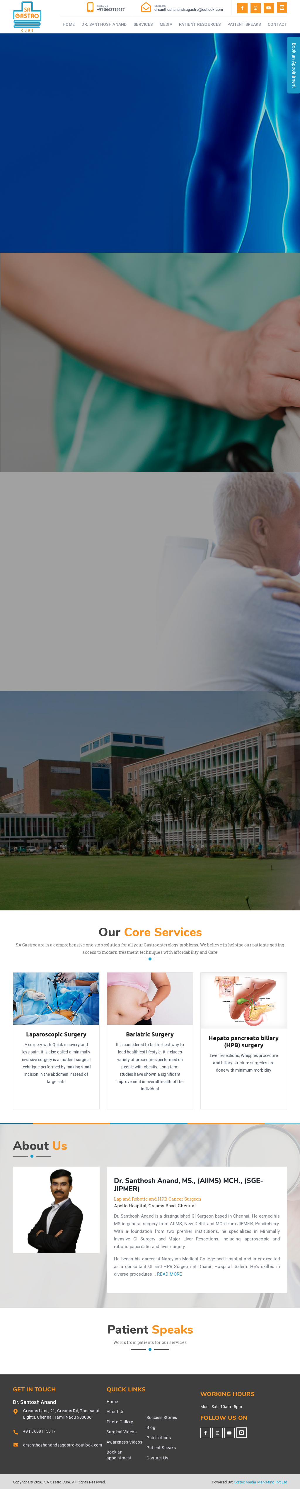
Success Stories (161, 1417)
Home (69, 24)
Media (166, 24)
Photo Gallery (120, 1422)
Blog (150, 1427)
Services (143, 24)
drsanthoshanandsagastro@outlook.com (62, 1445)
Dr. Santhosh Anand (104, 24)
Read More (169, 1274)
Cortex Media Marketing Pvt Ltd (260, 1482)
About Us (116, 1411)
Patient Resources (200, 24)
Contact (277, 24)
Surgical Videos (122, 1431)
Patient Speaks (244, 24)
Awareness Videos (124, 1442)
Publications (158, 1437)
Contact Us (157, 1458)
